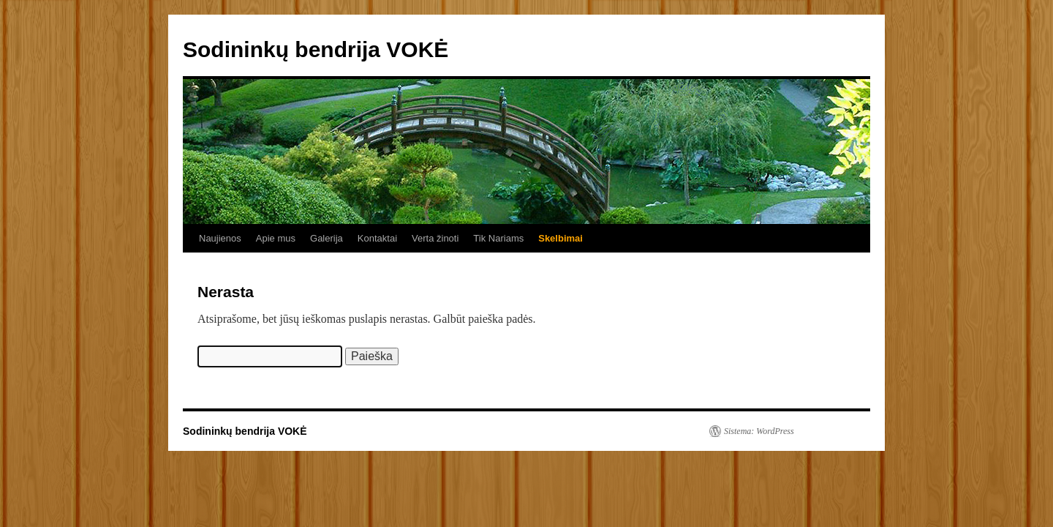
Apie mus (275, 238)
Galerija (326, 238)
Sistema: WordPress (759, 431)
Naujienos (220, 238)
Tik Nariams (498, 238)
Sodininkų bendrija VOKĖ (315, 49)
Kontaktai (377, 238)
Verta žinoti (435, 238)
